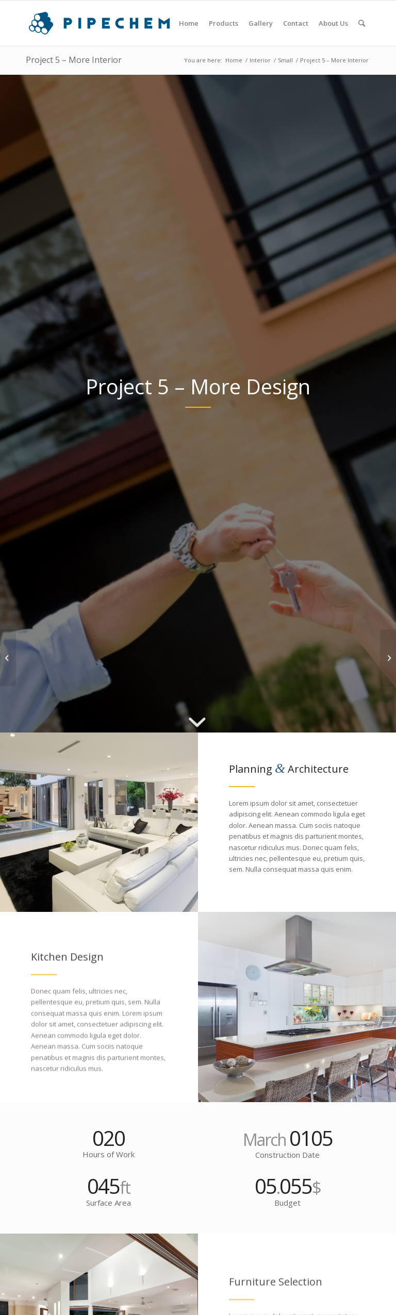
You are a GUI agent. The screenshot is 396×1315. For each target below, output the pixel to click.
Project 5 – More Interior (74, 59)
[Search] (361, 23)
